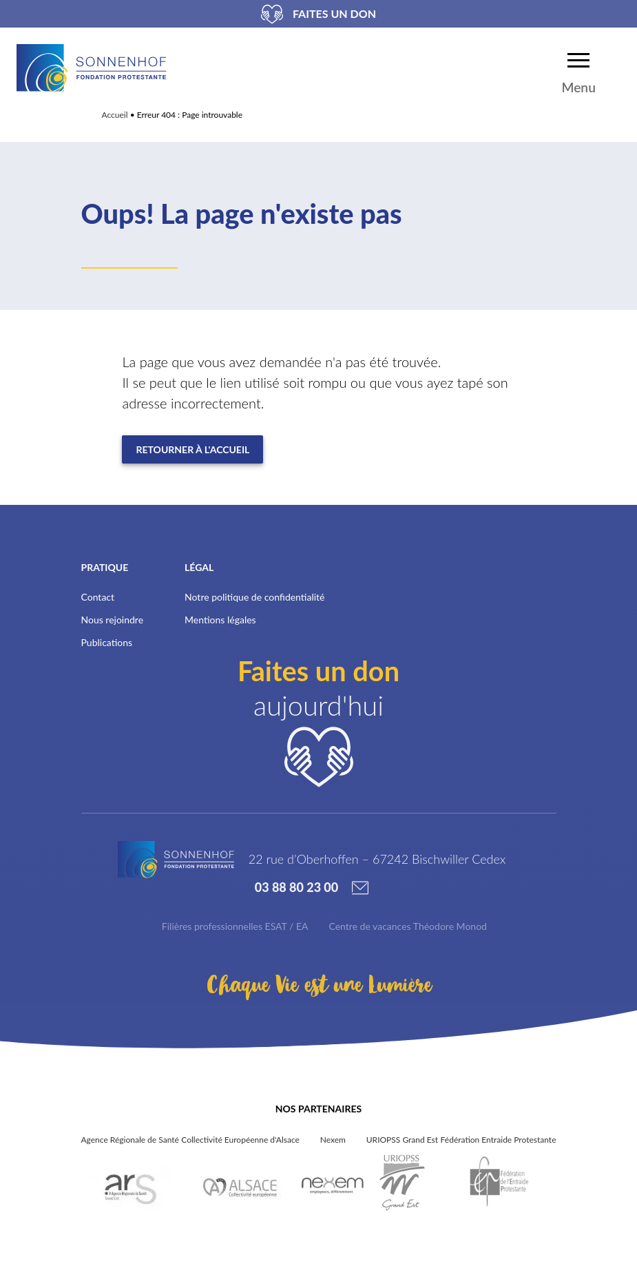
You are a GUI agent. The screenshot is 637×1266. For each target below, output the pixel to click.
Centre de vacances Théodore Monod (408, 926)
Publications (107, 642)
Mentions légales (220, 619)
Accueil (115, 115)
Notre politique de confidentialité (254, 597)
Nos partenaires (318, 1108)
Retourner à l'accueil (192, 449)
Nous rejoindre (112, 619)
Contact (98, 597)
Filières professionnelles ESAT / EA (235, 926)
